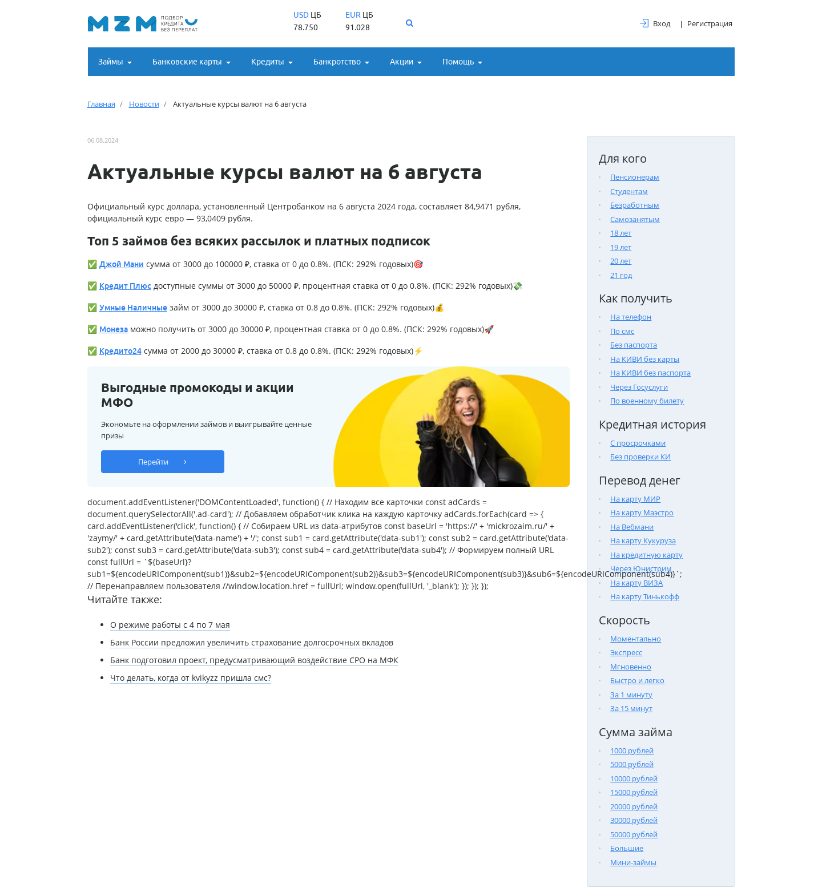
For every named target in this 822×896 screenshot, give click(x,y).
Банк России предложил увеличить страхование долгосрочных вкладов (251, 642)
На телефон (630, 317)
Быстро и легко (637, 680)
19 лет (620, 247)
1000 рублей (632, 750)
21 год (621, 275)
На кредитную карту (646, 555)
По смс (622, 331)
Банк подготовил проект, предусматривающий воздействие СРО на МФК (254, 660)
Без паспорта (633, 345)
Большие (626, 848)
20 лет (620, 261)
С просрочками (638, 443)
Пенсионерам (634, 177)
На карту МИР (635, 499)
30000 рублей (634, 820)
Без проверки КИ (640, 456)
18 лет (620, 233)
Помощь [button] (458, 61)
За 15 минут (631, 708)
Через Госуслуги (639, 387)
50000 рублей (634, 834)
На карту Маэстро (642, 512)
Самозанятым (635, 219)
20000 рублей (634, 806)
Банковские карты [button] (187, 61)
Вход (655, 23)
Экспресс (626, 652)
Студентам (629, 191)
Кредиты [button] (267, 61)
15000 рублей (634, 792)
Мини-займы (633, 862)
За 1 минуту (631, 694)
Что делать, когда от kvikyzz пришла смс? (190, 677)
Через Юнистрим (641, 568)
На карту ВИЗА (636, 583)
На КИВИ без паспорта (650, 373)
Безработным (634, 205)
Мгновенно (630, 666)
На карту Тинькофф (644, 596)
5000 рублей (632, 764)
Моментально (635, 638)
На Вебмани (632, 527)
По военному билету (647, 400)
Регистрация (709, 23)
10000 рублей (634, 778)
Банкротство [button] (337, 61)
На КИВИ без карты (644, 359)
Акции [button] (401, 61)
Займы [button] (110, 61)
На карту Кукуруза (643, 540)
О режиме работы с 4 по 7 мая (170, 624)
